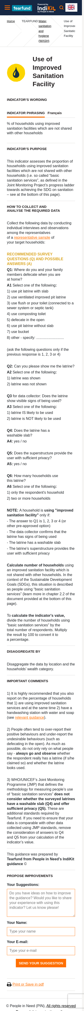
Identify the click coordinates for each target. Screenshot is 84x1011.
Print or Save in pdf (28, 984)
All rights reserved (61, 1006)
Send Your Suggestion (41, 963)
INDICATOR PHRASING (26, 113)
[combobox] (71, 7)
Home (11, 21)
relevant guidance (29, 717)
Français (55, 113)
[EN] (71, 7)
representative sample (32, 237)
